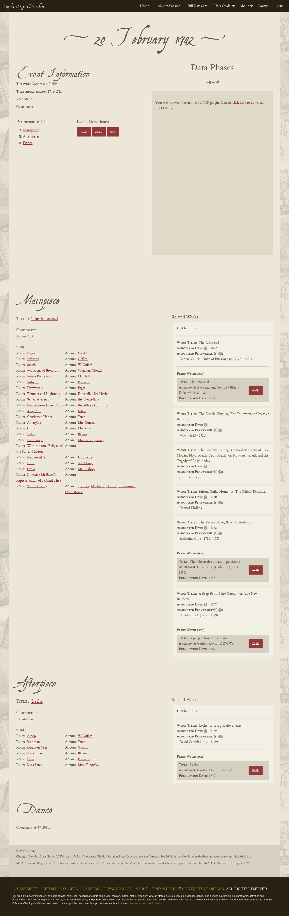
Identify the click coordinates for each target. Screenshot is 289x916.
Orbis (31, 469)
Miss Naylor (100, 394)
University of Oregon (203, 889)
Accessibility (25, 889)
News (280, 6)
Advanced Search (168, 6)
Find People (163, 889)
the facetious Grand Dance (45, 405)
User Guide (222, 6)
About (244, 6)
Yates (81, 417)
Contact (263, 6)
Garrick (83, 353)
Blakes (82, 434)
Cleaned (223, 82)
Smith (31, 365)
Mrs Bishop (86, 469)
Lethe (37, 701)
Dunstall (84, 394)
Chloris (32, 428)
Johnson (33, 359)
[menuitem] (144, 6)
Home (144, 6)
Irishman (33, 742)
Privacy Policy (117, 889)
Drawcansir (34, 388)
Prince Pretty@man (40, 376)
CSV (113, 132)
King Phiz (34, 411)
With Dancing (37, 486)
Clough (97, 370)
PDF (173, 82)
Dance (28, 143)
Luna (31, 463)
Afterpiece (31, 137)
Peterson (84, 382)
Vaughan (84, 370)
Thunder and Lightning (43, 394)
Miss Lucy (34, 765)
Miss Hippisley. (89, 765)
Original (198, 82)
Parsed (248, 82)
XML (98, 132)
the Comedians (89, 399)
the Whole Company (93, 405)
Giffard (83, 359)
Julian (82, 411)
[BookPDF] (212, 179)
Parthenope (35, 440)
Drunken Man (37, 747)
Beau (30, 759)
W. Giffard (85, 365)
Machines (98, 486)
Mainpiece (31, 130)
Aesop (31, 736)
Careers (91, 889)
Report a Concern (60, 889)
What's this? (189, 328)
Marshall (84, 376)
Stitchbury (85, 463)
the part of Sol (37, 457)
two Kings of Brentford (43, 370)
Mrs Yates (85, 428)
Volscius (33, 382)
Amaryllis (34, 423)
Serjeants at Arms (39, 399)
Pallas (31, 434)
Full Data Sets (197, 6)
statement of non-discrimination (144, 903)
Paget (81, 388)
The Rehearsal (44, 319)
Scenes (84, 486)
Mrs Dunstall (87, 423)
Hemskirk (85, 457)
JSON (83, 132)
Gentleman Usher (39, 417)
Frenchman (35, 753)
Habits (111, 486)
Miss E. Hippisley (90, 440)
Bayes (31, 353)
